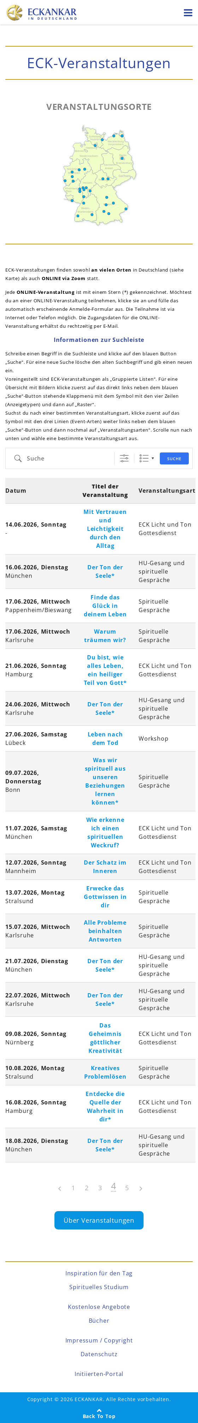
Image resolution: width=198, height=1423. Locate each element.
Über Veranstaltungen (99, 1220)
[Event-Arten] (124, 458)
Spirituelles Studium (99, 1287)
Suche (174, 458)
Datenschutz (99, 1354)
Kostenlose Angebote (99, 1307)
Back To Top (99, 1416)
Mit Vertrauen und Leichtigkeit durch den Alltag (105, 529)
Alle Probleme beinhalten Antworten (105, 931)
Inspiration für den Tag (99, 1273)
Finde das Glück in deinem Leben (105, 605)
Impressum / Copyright (99, 1340)
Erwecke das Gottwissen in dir (105, 896)
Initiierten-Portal (99, 1374)
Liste (144, 458)
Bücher (99, 1320)
